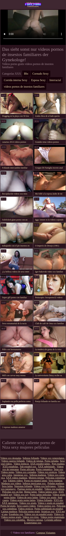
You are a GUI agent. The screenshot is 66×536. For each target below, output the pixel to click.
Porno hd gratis (8, 506)
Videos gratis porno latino (23, 500)
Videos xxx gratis (47, 497)
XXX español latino (40, 463)
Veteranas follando (23, 486)
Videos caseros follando (13, 461)
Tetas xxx (58, 469)
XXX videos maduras (16, 478)
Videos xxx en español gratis (38, 514)
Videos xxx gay (21, 494)
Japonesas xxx (20, 475)
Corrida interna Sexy (15, 80)
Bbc (26, 73)
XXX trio (58, 500)
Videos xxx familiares (33, 4)
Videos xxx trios (31, 517)
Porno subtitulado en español (48, 508)
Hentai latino (30, 492)
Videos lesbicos (21, 463)
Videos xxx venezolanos (52, 458)
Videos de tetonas (34, 461)
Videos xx (59, 514)
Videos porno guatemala (52, 517)
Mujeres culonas (35, 520)
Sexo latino (7, 486)
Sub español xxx (28, 466)
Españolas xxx (16, 514)
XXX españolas (10, 466)
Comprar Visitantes (45, 532)
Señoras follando (31, 458)
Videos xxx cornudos (25, 472)
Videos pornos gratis (11, 517)
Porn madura (58, 463)
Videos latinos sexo (47, 492)
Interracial (55, 80)
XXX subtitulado (47, 466)
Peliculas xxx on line (12, 492)
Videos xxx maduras (54, 489)
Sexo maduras (55, 480)
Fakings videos (15, 480)
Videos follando (44, 500)
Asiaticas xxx (47, 511)
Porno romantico (44, 469)
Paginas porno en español (30, 489)
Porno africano (27, 469)
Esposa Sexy (38, 80)
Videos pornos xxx (46, 506)
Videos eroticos (25, 508)
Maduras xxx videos (11, 483)
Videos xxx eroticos (47, 472)
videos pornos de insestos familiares (24, 86)
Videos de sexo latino (27, 497)
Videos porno (7, 472)
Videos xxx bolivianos (45, 486)
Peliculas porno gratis (29, 511)
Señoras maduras (37, 475)
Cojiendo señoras (52, 520)
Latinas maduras (9, 511)
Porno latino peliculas (40, 494)
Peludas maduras (56, 483)
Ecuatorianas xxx (32, 522)
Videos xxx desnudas (11, 458)
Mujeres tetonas (36, 478)
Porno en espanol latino (35, 480)
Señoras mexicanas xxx (34, 483)
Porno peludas (52, 461)
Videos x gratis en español (51, 503)
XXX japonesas (10, 503)
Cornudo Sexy (40, 73)
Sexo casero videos (26, 506)
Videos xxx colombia (15, 520)
